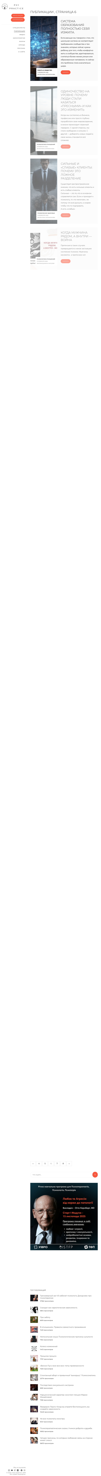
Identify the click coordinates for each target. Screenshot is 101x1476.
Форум (22, 41)
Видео (22, 34)
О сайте (21, 52)
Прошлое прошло (48, 1356)
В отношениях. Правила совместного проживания (63, 1327)
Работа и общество (44, 70)
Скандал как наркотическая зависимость (58, 1308)
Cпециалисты (19, 28)
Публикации (19, 31)
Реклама (21, 48)
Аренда (22, 45)
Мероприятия (19, 38)
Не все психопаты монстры (52, 1419)
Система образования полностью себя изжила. (75, 27)
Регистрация (18, 15)
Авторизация (18, 19)
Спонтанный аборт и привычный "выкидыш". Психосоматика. (68, 1375)
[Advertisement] (64, 1268)
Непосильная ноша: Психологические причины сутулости (66, 1337)
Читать (66, 72)
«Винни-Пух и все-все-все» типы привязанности (62, 1366)
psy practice (13, 6)
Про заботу (45, 1317)
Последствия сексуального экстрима (57, 1385)
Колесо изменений (48, 1346)
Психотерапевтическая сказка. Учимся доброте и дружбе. (66, 1428)
